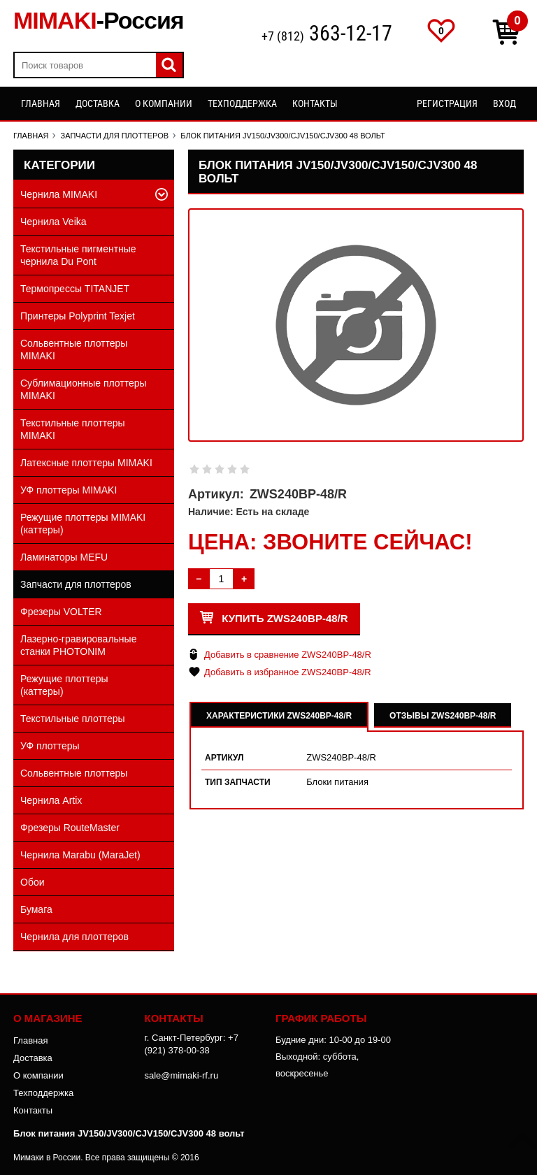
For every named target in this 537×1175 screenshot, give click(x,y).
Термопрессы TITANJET (74, 288)
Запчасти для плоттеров (75, 584)
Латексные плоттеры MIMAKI (86, 462)
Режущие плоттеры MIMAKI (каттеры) (82, 523)
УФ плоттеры (50, 745)
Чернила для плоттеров (74, 936)
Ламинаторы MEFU (64, 557)
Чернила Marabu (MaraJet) (80, 854)
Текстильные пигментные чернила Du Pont (78, 255)
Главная (40, 103)
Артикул (224, 758)
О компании (163, 103)
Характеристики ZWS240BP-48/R (279, 716)
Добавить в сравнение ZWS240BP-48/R (287, 654)
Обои (32, 882)
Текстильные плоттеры (72, 718)
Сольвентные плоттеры (73, 773)
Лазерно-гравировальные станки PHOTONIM (78, 645)
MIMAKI (98, 20)
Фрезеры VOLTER (61, 611)
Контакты (315, 103)
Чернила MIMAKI (58, 194)
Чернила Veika (53, 221)
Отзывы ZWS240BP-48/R (442, 716)
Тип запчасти (238, 782)
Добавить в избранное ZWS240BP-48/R (287, 672)
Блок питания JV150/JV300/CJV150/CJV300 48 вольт (129, 1133)
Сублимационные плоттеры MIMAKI (83, 389)
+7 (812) (327, 34)
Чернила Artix (51, 800)
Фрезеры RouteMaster (70, 827)
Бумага (36, 909)
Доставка (98, 103)
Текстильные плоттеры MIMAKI (72, 429)
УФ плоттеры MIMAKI (68, 490)
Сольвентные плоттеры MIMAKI (73, 349)
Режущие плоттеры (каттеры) (64, 685)
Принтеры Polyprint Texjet (77, 316)
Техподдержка (242, 103)
